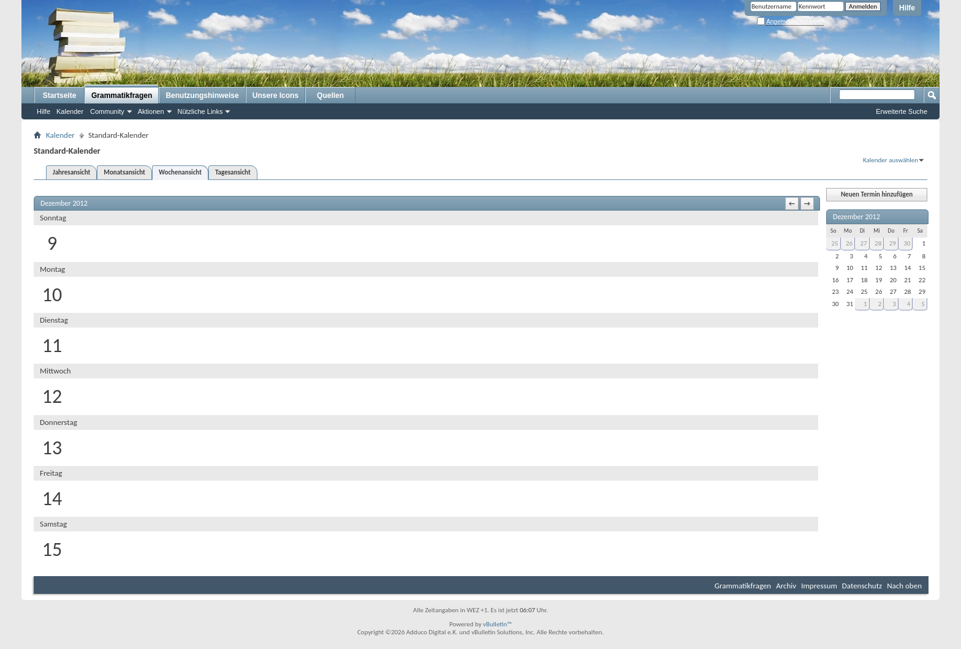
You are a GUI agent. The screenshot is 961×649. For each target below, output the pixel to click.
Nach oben (904, 585)
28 (878, 243)
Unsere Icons (275, 95)
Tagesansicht (233, 172)
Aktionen (151, 111)
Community (107, 111)
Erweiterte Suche (901, 111)
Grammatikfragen (121, 95)
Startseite (60, 95)
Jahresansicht (71, 172)
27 (863, 243)
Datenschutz (862, 585)
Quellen (330, 95)
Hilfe (907, 8)
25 (834, 243)
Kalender (69, 111)
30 (906, 243)
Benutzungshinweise (201, 95)
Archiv (786, 585)
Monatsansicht (124, 172)
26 (849, 243)
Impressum (819, 585)
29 (892, 243)
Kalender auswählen (890, 160)
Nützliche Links (200, 111)
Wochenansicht (180, 172)
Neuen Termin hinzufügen (877, 194)
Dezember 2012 (856, 216)
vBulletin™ (497, 624)
